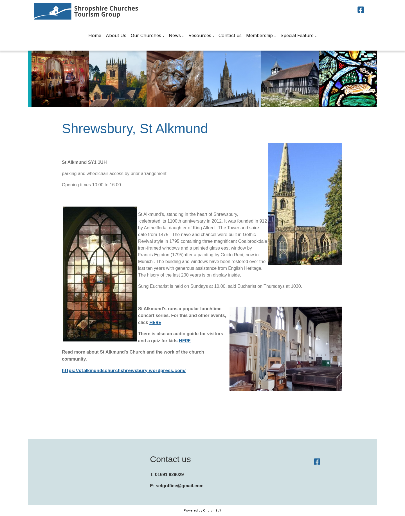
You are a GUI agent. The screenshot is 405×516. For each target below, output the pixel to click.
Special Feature (297, 35)
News (175, 35)
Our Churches (146, 35)
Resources (199, 35)
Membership (259, 35)
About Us (116, 35)
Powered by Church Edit (202, 510)
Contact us (230, 35)
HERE (155, 322)
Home (94, 35)
